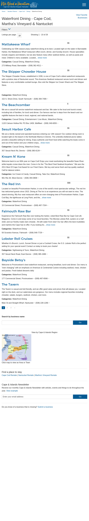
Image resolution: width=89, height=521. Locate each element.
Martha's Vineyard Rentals (46, 375)
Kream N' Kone (13, 156)
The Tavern (10, 284)
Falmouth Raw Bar (16, 211)
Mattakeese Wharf (16, 44)
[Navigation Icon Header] (84, 4)
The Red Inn (11, 184)
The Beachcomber (16, 105)
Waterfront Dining (37, 11)
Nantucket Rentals (26, 375)
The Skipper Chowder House (24, 71)
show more (42, 58)
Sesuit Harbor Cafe (16, 129)
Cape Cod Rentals (9, 375)
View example (12, 391)
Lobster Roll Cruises (17, 239)
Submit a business (45, 407)
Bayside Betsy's (13, 260)
